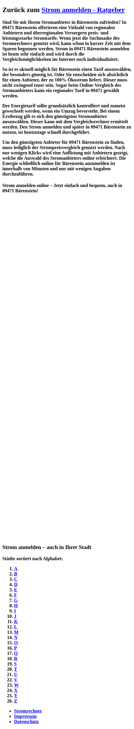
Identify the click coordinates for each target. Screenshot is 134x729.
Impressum (25, 716)
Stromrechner (28, 710)
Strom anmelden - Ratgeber (83, 10)
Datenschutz (26, 721)
